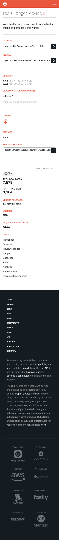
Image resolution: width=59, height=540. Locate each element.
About (9, 328)
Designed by (42, 447)
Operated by (19, 448)
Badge (6, 253)
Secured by (42, 512)
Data (8, 314)
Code (9, 309)
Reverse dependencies (15, 276)
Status (10, 300)
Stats (9, 318)
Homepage (8, 239)
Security (11, 351)
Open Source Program (28, 393)
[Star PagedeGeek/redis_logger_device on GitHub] (8, 173)
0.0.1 (5, 83)
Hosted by (19, 469)
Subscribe (8, 257)
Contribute (12, 323)
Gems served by (41, 491)
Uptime (10, 304)
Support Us (12, 346)
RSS (5, 262)
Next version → (45, 168)
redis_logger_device (22, 13)
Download (8, 244)
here (43, 424)
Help (8, 332)
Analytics (7, 267)
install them (29, 368)
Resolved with (41, 469)
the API (44, 368)
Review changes (11, 248)
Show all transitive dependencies (20, 102)
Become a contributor (17, 375)
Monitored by (19, 491)
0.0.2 (5, 81)
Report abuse (10, 271)
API (8, 337)
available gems (35, 372)
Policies (10, 342)
